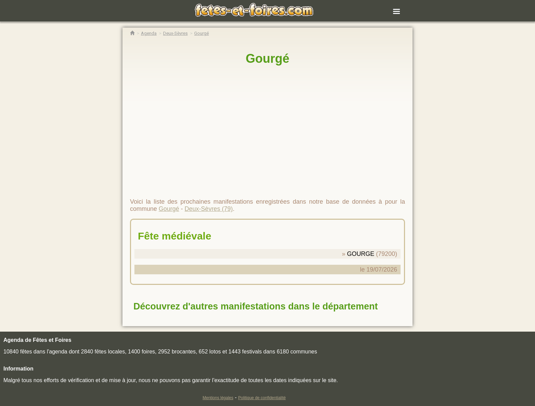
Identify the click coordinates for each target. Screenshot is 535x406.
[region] (267, 128)
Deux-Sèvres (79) (209, 208)
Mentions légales (218, 397)
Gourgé (267, 59)
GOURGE (360, 253)
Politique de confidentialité (262, 397)
